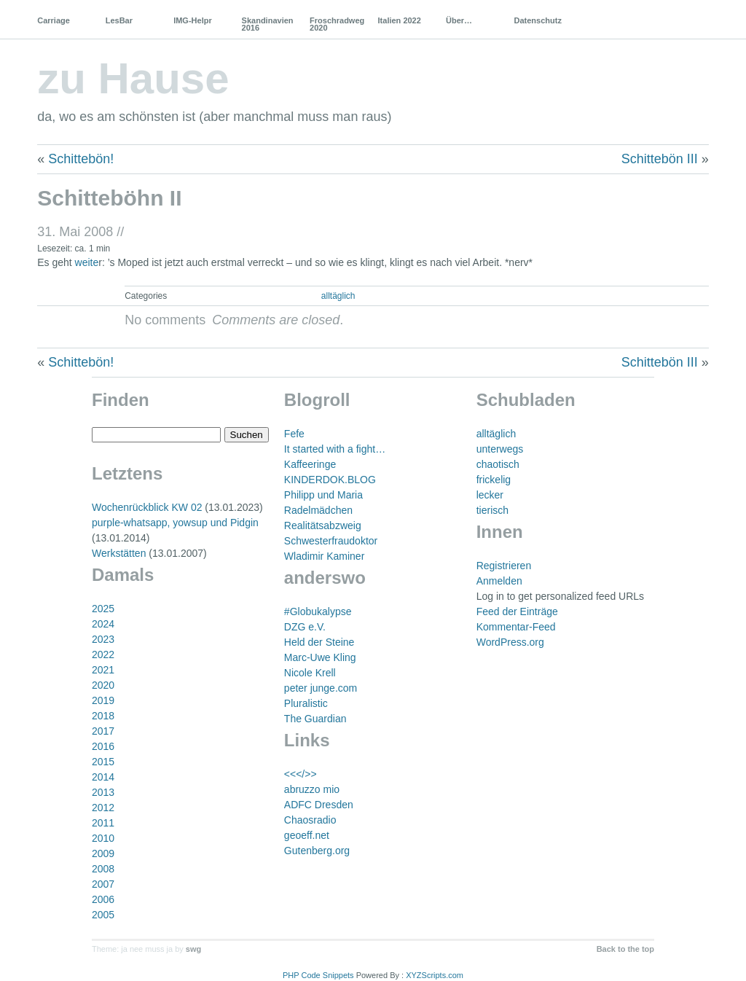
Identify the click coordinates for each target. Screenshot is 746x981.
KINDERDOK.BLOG (330, 479)
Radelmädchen (318, 510)
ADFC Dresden (318, 804)
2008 (103, 869)
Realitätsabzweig (322, 525)
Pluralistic (306, 703)
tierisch (492, 510)
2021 (103, 670)
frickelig (493, 479)
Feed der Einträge (517, 611)
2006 (103, 899)
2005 (103, 915)
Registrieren (503, 565)
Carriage (53, 20)
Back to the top (625, 949)
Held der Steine (319, 642)
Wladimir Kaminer (324, 556)
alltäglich (338, 296)
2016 (103, 746)
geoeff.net (306, 835)
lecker (489, 495)
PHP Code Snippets (318, 975)
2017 (103, 731)
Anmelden (499, 581)
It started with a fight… (334, 449)
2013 (103, 792)
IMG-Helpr (192, 20)
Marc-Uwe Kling (320, 657)
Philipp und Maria (323, 495)
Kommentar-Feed (516, 627)
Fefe (294, 433)
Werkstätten (119, 553)
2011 (103, 823)
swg (193, 949)
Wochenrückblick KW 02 (147, 507)
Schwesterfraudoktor (330, 541)
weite (87, 262)
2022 (103, 654)
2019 (103, 700)
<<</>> (300, 774)
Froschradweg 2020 (337, 24)
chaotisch (497, 464)
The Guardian (315, 718)
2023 (103, 639)
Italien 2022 (399, 20)
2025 (103, 608)
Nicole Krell (310, 673)
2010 (103, 838)
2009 (103, 853)
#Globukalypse (318, 611)
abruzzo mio (311, 789)
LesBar (119, 20)
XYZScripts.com (434, 975)
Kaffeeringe (310, 464)
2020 (103, 685)
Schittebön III (659, 159)
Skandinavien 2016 (268, 24)
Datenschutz (537, 20)
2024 (103, 624)
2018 (103, 716)
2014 (103, 777)
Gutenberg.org (317, 850)
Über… (459, 20)
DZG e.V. (305, 627)
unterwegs (500, 449)
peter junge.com (320, 688)
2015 (103, 761)
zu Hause (133, 78)
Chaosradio (310, 820)
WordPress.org (510, 642)
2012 (103, 807)
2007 (103, 884)
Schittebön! (81, 159)
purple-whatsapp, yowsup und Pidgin (175, 522)
